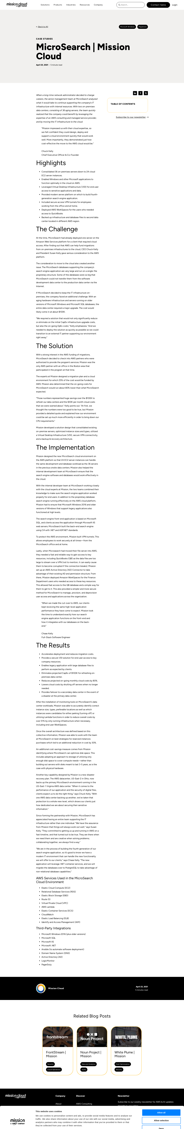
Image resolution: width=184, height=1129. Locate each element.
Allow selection (161, 1104)
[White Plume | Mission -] (126, 1051)
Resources (85, 5)
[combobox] (130, 5)
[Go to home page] (17, 5)
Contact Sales (158, 5)
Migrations (143, 27)
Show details (142, 1123)
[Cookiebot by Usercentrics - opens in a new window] (17, 1124)
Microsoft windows (127, 27)
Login (174, 5)
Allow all (161, 1096)
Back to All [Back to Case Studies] (43, 27)
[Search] (120, 5)
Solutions (45, 5)
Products (58, 5)
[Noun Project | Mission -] (92, 1051)
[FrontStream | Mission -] (58, 1051)
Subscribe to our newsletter (131, 117)
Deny (161, 1112)
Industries (71, 5)
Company (98, 5)
